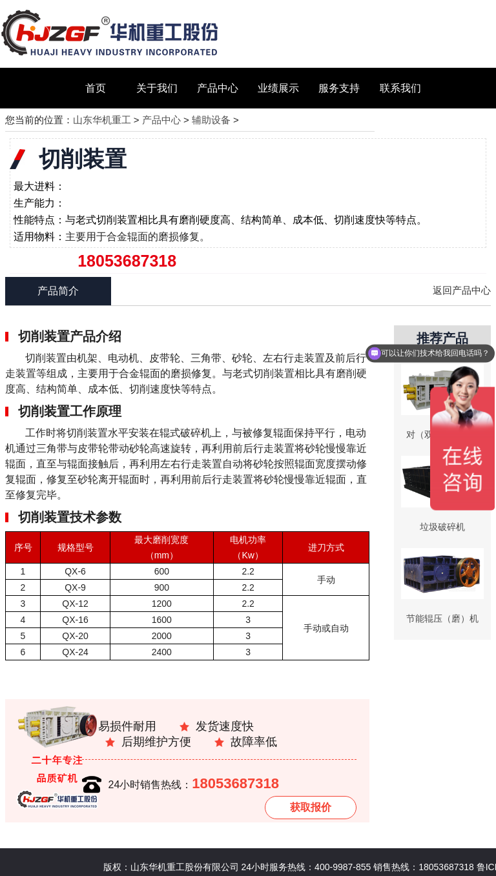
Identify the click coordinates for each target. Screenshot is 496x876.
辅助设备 (211, 119)
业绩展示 (278, 88)
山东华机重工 (102, 119)
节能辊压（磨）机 (442, 618)
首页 (95, 88)
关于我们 (157, 88)
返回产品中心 (462, 290)
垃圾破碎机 (442, 527)
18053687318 (235, 783)
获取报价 (310, 807)
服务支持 (339, 88)
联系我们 (400, 88)
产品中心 (217, 88)
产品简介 (58, 290)
